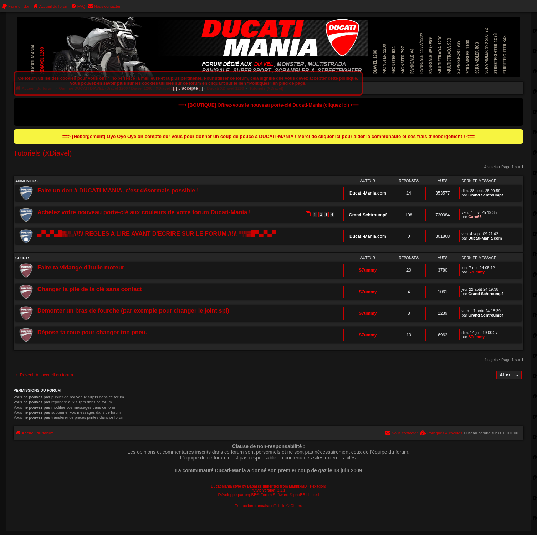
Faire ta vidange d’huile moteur (80, 267)
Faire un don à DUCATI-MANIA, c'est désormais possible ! (118, 190)
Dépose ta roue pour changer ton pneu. (92, 332)
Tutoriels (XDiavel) (43, 153)
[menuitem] (16, 6)
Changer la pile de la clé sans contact (89, 289)
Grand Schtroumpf (485, 195)
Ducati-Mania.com (367, 193)
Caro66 (474, 217)
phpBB (250, 495)
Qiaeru (296, 506)
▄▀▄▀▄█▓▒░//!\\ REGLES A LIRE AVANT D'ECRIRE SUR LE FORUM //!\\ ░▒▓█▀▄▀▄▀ (156, 233)
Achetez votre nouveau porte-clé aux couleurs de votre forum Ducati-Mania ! (144, 212)
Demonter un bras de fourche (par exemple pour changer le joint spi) (133, 310)
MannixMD (298, 486)
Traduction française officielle (260, 506)
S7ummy (368, 270)
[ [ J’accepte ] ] (188, 88)
